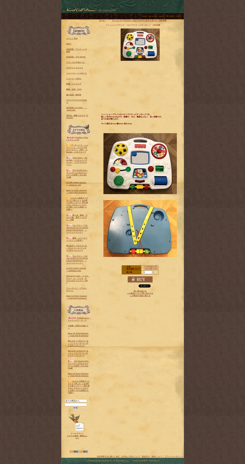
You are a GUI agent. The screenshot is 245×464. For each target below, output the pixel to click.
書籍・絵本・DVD (74, 89)
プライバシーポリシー (174, 456)
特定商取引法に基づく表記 (108, 456)
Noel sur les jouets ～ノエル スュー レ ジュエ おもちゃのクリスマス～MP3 (78, 279)
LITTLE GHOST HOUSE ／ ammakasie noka (76, 183)
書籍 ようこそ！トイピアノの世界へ (77, 239)
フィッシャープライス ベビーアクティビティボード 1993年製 (136, 20)
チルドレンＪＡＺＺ (74, 68)
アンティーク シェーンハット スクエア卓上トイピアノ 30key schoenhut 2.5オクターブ (77, 148)
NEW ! (69, 44)
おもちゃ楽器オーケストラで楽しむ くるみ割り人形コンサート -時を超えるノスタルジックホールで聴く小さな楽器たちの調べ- (77, 203)
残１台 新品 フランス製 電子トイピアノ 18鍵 (77, 217)
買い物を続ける (140, 291)
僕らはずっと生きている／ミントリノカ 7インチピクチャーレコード (76, 248)
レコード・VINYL (73, 78)
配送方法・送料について (152, 456)
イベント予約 (72, 38)
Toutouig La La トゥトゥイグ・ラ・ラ (80, 319)
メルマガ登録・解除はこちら (77, 437)
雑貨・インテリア (73, 84)
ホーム (102, 20)
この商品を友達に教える (140, 296)
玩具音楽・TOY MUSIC (76, 57)
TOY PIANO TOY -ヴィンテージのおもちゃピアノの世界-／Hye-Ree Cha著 (77, 173)
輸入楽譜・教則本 (73, 95)
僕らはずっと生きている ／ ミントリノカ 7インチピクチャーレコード (78, 343)
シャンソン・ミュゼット (76, 73)
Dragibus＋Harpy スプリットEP (77, 138)
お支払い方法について (130, 456)
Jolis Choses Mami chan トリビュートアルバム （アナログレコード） (76, 161)
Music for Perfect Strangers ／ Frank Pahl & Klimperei (76, 191)
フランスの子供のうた (75, 62)
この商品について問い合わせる (140, 293)
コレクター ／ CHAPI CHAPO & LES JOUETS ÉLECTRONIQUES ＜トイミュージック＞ (77, 228)
